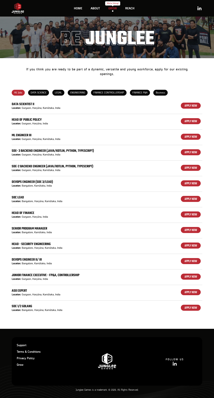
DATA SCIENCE (38, 94)
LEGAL (58, 94)
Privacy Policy (26, 358)
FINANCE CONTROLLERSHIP (108, 94)
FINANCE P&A (139, 94)
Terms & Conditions (29, 351)
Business (160, 94)
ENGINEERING (77, 94)
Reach (129, 8)
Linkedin (199, 8)
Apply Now (191, 106)
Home (78, 8)
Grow (113, 8)
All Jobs (18, 94)
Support (21, 345)
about (95, 8)
